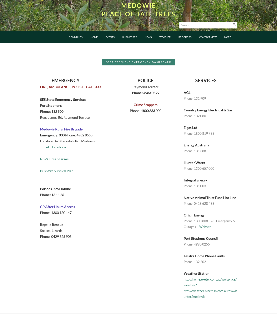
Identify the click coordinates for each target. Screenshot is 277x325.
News (148, 37)
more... (228, 37)
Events (110, 37)
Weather (165, 37)
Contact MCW (208, 37)
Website (205, 227)
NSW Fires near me (54, 159)
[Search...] (208, 25)
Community (76, 37)
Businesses (129, 37)
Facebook (57, 147)
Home (94, 37)
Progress (185, 37)
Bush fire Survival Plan (56, 171)
